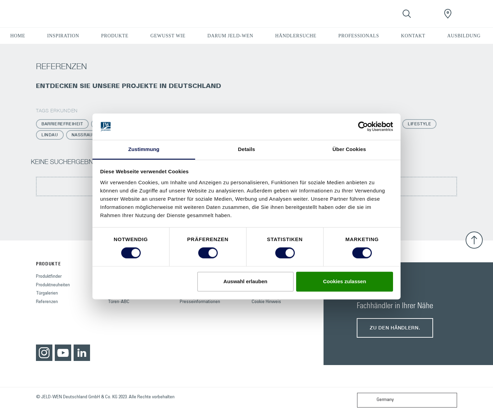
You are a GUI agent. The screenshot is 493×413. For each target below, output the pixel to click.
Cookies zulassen (344, 281)
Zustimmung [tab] (144, 149)
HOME (17, 35)
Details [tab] (246, 149)
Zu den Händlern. (395, 327)
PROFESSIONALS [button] (358, 35)
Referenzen (47, 302)
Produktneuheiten (53, 285)
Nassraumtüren (92, 134)
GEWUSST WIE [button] (168, 35)
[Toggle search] (406, 13)
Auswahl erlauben (245, 281)
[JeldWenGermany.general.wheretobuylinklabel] (448, 13)
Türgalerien (47, 293)
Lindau (49, 134)
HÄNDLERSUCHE (296, 35)
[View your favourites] (427, 13)
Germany (377, 400)
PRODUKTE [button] (114, 35)
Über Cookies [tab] (349, 149)
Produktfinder (49, 276)
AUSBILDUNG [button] (463, 35)
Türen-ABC (118, 302)
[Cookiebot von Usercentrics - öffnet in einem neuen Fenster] (363, 127)
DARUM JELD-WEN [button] (230, 35)
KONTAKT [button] (413, 35)
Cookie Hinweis (266, 302)
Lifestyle (419, 123)
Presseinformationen (200, 302)
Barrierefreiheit (62, 123)
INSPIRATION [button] (63, 35)
